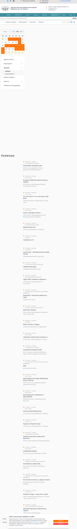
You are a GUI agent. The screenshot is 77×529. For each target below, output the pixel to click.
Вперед (5, 522)
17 (12, 45)
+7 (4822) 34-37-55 (52, 8)
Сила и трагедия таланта (32, 213)
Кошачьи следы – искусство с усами (35, 494)
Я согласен (60, 521)
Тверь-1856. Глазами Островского (34, 279)
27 (22, 49)
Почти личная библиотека (32, 411)
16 (9, 45)
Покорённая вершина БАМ (32, 350)
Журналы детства (29, 227)
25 (16, 49)
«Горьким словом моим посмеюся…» (35, 337)
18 (16, 45)
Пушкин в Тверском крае (31, 424)
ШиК (24, 366)
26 (19, 49)
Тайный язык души (29, 267)
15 (6, 45)
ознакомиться (35, 522)
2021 (14, 31)
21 (2, 49)
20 (22, 45)
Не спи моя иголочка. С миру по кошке (36, 480)
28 (2, 52)
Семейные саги (28, 240)
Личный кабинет (66, 1)
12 (19, 42)
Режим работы (52, 10)
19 (19, 45)
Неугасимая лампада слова (32, 165)
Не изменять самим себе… (32, 464)
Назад (4, 519)
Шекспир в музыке (29, 310)
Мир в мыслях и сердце (31, 324)
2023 (21, 31)
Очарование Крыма (30, 451)
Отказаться (60, 523)
